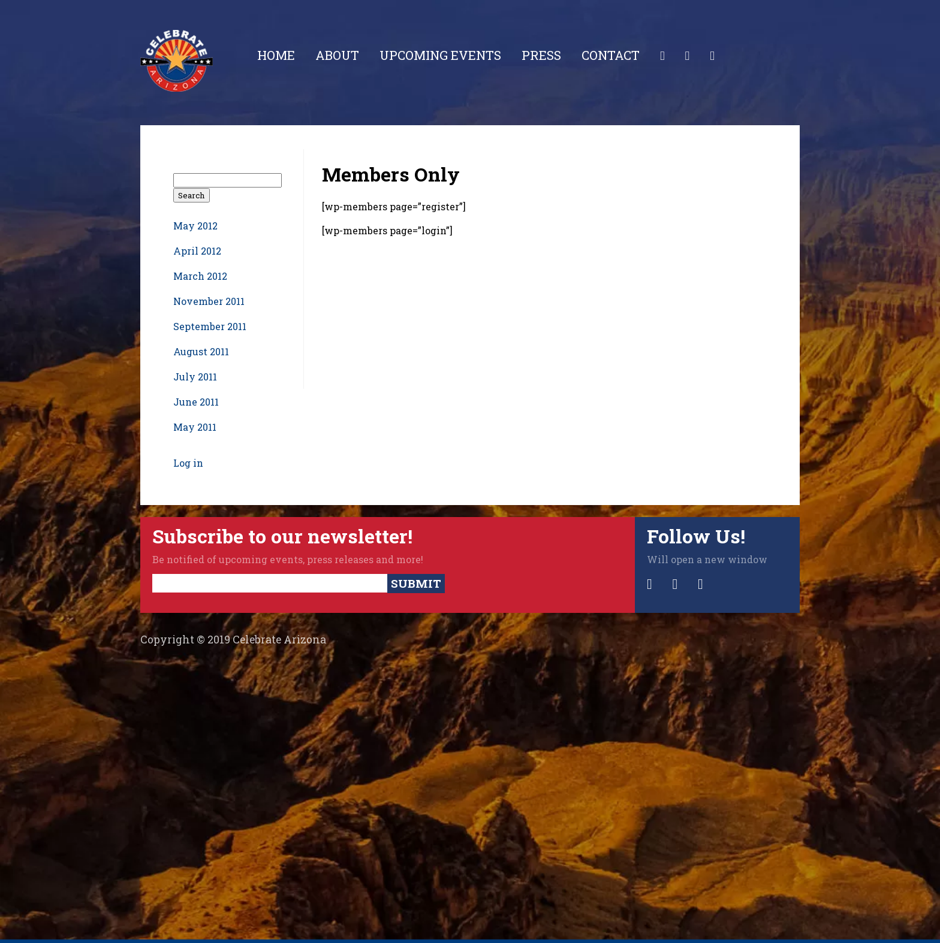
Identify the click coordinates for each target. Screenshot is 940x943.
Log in (188, 463)
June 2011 (196, 401)
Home (276, 55)
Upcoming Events (440, 55)
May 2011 (194, 427)
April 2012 (197, 250)
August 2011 (201, 351)
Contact (611, 55)
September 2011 (209, 326)
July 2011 (195, 376)
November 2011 (209, 301)
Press (541, 55)
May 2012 (195, 225)
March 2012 (200, 276)
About (337, 55)
